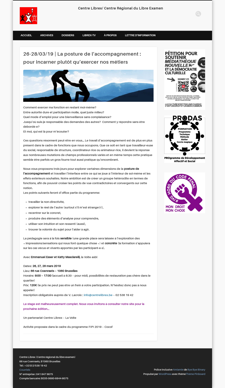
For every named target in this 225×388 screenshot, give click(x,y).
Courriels (24, 370)
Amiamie (178, 369)
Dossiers (67, 35)
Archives (46, 35)
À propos (110, 35)
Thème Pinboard (195, 374)
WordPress (165, 374)
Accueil (26, 35)
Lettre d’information (140, 35)
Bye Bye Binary (196, 369)
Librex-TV (89, 35)
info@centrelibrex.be (98, 295)
